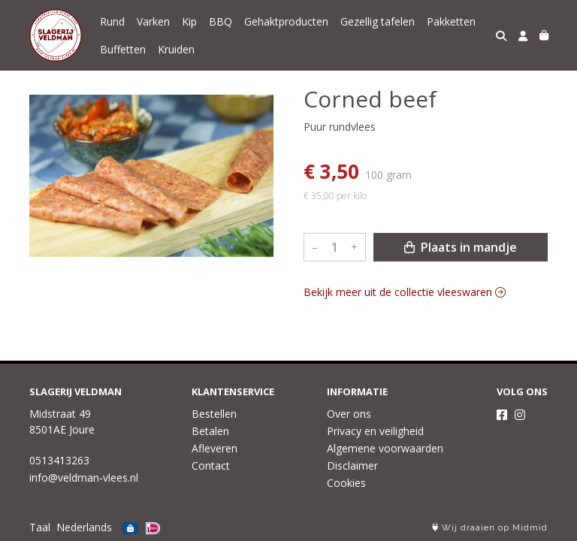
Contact (211, 465)
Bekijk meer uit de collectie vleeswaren (405, 292)
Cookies (346, 483)
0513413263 (59, 460)
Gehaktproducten (286, 21)
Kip (189, 21)
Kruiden (176, 49)
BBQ (220, 21)
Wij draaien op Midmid (490, 528)
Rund (112, 21)
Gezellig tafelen (377, 21)
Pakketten (451, 21)
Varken (153, 21)
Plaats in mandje (460, 247)
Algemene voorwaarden (385, 448)
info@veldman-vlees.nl (83, 477)
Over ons (349, 414)
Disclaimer (352, 465)
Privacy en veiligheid (375, 431)
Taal (39, 527)
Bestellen (214, 414)
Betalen (210, 431)
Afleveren (214, 448)
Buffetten (123, 49)
